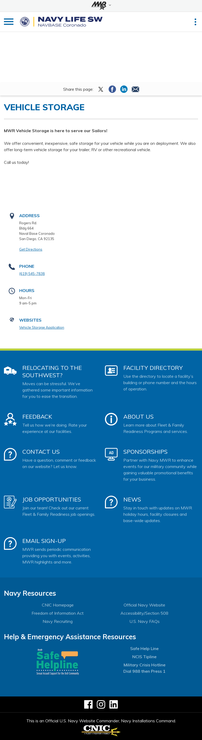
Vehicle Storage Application (41, 327)
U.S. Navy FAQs (144, 621)
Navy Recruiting (58, 621)
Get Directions (30, 249)
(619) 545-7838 (32, 273)
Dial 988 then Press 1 (144, 671)
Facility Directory (153, 367)
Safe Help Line (144, 648)
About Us (138, 416)
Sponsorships (145, 451)
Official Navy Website (144, 605)
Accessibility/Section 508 (144, 613)
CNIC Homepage (58, 605)
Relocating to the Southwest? (52, 371)
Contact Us (41, 451)
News (132, 499)
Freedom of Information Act (58, 613)
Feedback (37, 416)
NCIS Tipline (144, 656)
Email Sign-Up (44, 541)
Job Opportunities (51, 499)
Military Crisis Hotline (144, 664)
